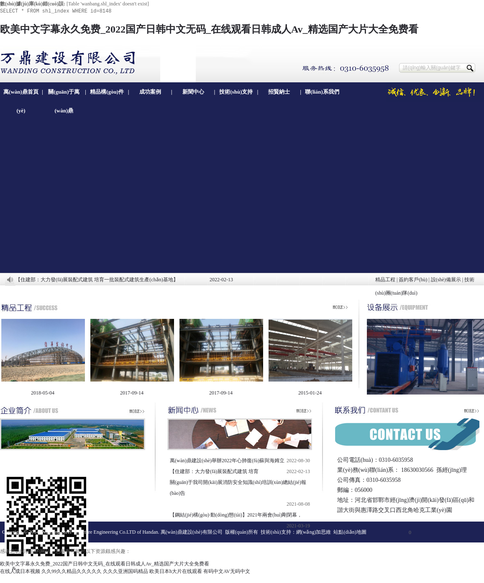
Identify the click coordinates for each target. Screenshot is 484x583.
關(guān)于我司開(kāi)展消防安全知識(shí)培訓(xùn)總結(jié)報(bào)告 (238, 487)
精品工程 (385, 280)
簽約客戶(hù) (413, 280)
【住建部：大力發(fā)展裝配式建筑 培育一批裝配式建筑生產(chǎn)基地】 (96, 280)
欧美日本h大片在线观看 (175, 571)
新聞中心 (193, 92)
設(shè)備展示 (446, 280)
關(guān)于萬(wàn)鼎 (63, 95)
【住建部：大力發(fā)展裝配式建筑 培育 (214, 471)
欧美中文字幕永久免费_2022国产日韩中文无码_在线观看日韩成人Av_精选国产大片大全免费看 (209, 29)
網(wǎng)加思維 (313, 532)
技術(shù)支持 (236, 92)
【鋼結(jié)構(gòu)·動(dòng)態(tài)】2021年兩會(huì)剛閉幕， (236, 515)
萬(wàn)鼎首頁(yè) (20, 95)
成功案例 (150, 92)
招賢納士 (279, 92)
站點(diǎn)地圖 (349, 532)
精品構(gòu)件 (107, 92)
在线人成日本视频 (20, 571)
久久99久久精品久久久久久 (71, 571)
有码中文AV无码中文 (226, 571)
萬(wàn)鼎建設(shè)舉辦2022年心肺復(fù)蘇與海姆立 (227, 460)
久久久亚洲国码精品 (125, 571)
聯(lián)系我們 (322, 92)
